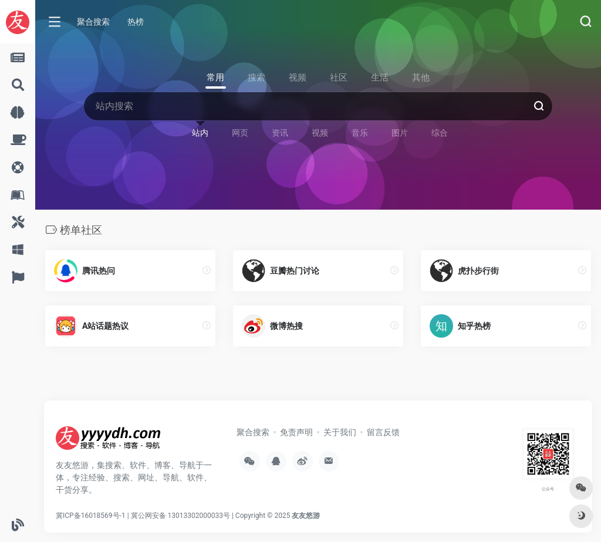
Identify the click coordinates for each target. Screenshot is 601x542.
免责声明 (296, 432)
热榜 (135, 21)
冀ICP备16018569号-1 (91, 515)
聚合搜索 (93, 21)
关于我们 (339, 432)
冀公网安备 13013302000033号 (180, 515)
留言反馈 (383, 432)
